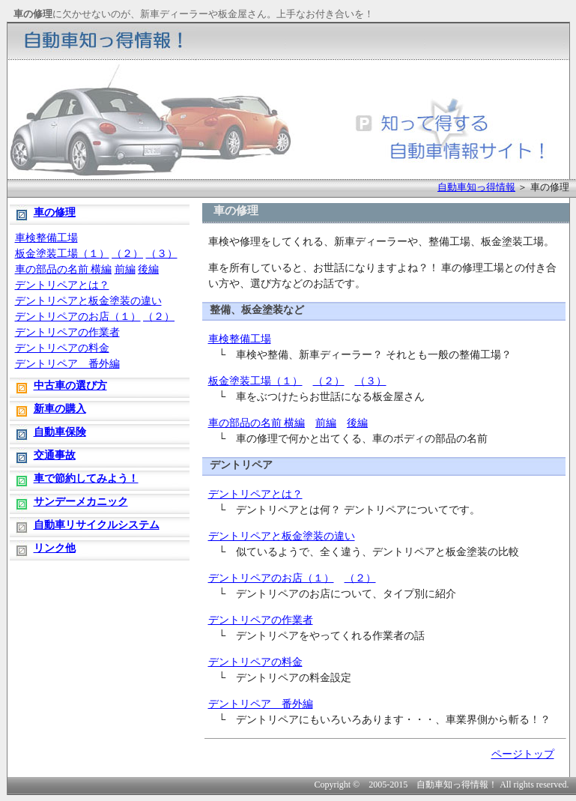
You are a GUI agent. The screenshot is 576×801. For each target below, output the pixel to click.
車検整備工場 (239, 339)
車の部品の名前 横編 (257, 423)
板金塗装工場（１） (255, 381)
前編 (325, 423)
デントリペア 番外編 (260, 704)
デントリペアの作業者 (260, 620)
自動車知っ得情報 (476, 187)
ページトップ (522, 754)
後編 (357, 423)
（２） (329, 381)
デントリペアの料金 (255, 662)
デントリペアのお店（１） (271, 578)
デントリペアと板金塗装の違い (281, 536)
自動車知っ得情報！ (456, 784)
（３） (370, 381)
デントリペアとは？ (255, 494)
